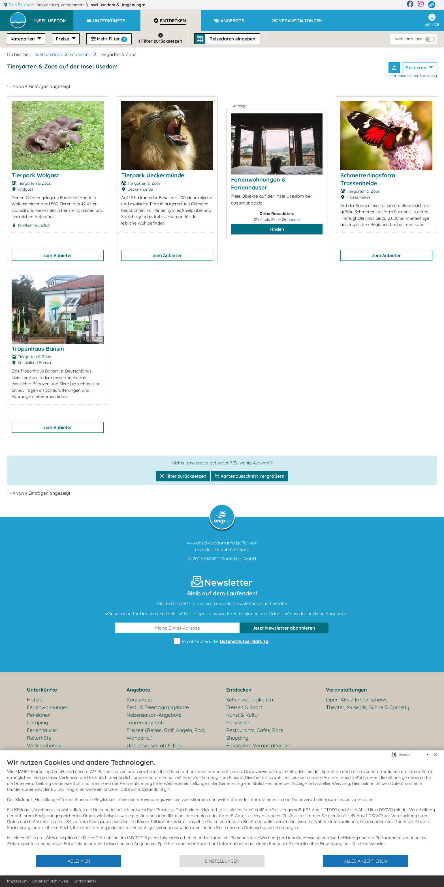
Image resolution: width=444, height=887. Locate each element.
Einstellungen (222, 861)
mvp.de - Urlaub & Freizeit (222, 549)
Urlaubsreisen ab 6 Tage (155, 745)
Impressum (17, 881)
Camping (37, 722)
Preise (63, 39)
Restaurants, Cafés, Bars (254, 730)
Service (431, 20)
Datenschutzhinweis (50, 881)
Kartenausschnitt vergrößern (250, 476)
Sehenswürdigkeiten (249, 699)
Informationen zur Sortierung (412, 75)
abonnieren (284, 628)
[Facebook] (410, 5)
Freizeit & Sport (244, 707)
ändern (293, 219)
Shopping (237, 738)
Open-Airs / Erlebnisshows (356, 699)
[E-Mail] (177, 628)
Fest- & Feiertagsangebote (158, 707)
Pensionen (39, 715)
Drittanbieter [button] (84, 881)
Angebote (138, 689)
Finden (277, 229)
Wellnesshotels (44, 745)
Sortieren (417, 67)
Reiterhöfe (39, 738)
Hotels (34, 699)
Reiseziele (237, 722)
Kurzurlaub (139, 699)
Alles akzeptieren (365, 861)
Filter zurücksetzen (183, 476)
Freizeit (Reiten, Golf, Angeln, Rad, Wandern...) (166, 734)
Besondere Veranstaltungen (258, 745)
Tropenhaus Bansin (38, 348)
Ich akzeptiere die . (222, 641)
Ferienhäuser (42, 730)
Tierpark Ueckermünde (152, 175)
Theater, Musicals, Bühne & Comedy (367, 707)
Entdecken (80, 54)
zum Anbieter (57, 255)
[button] (53, 18)
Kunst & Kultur (242, 715)
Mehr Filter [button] (109, 39)
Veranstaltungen (346, 689)
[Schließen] (435, 754)
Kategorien (23, 39)
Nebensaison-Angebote (154, 715)
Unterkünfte (42, 689)
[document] (222, 806)
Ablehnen (79, 861)
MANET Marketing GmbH (230, 558)
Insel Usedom (117, 4)
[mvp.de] (431, 5)
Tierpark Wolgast (35, 175)
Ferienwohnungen (48, 707)
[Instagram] (421, 5)
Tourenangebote (146, 722)
